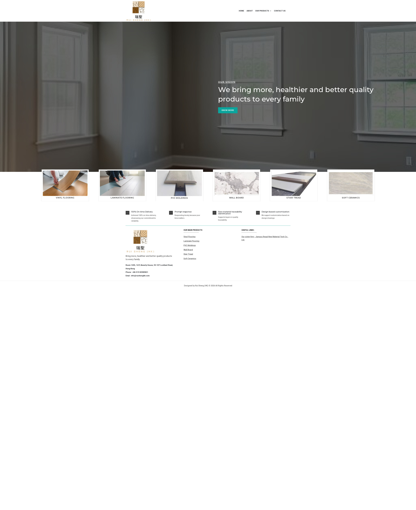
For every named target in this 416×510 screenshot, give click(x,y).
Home (241, 11)
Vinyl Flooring (65, 198)
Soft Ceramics (351, 198)
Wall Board (236, 198)
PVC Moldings (179, 198)
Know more (228, 116)
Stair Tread (293, 198)
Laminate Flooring (122, 198)
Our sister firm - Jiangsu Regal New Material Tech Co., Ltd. (265, 238)
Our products (262, 11)
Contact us (280, 11)
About (250, 11)
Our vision (226, 88)
